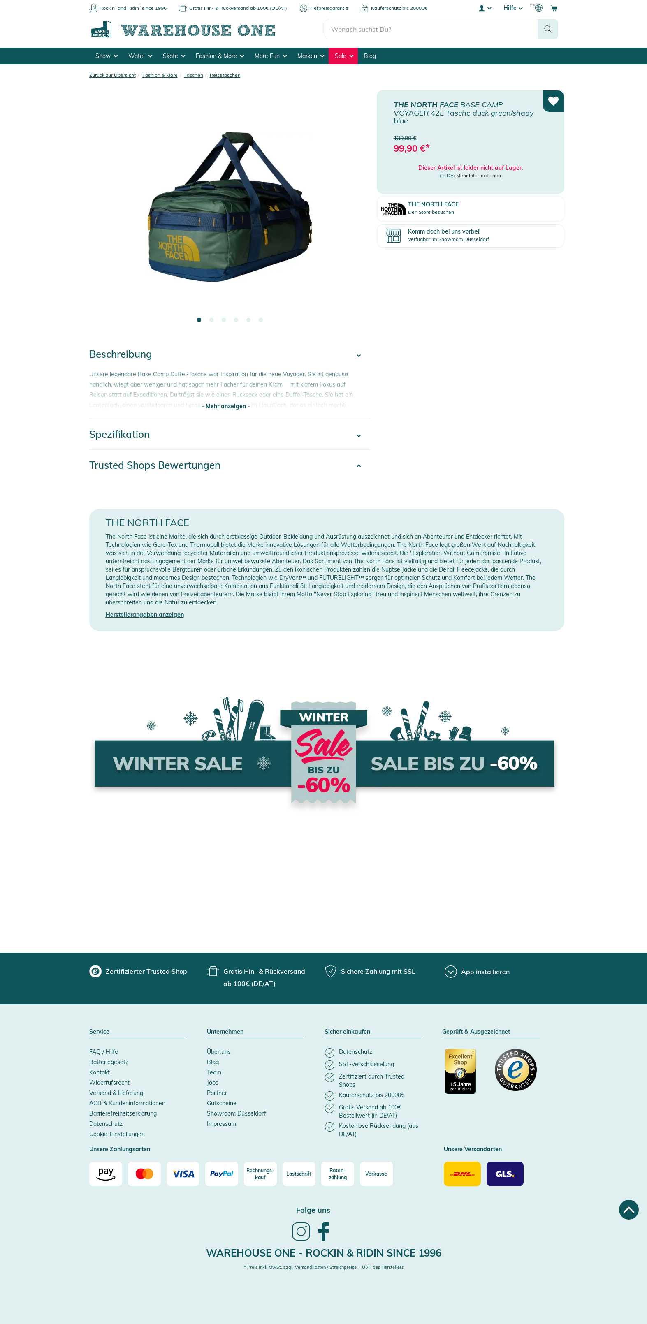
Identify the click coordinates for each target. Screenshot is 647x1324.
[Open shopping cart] (554, 7)
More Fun (271, 56)
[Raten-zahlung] (337, 1174)
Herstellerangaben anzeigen (145, 614)
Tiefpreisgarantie (329, 8)
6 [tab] (261, 320)
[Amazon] (105, 1174)
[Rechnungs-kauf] (260, 1174)
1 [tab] (199, 320)
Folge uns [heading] (313, 1210)
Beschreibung (120, 354)
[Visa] (183, 1174)
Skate (174, 56)
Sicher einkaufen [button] (347, 1032)
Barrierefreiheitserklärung (123, 1113)
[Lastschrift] (299, 1174)
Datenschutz (106, 1123)
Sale (344, 56)
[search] (431, 29)
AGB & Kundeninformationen (127, 1103)
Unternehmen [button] (225, 1032)
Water (140, 56)
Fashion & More (220, 56)
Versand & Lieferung (116, 1093)
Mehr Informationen (478, 175)
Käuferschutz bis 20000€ (399, 8)
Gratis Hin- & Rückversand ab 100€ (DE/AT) (238, 8)
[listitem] (373, 1053)
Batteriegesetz (108, 1062)
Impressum (221, 1123)
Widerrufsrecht (109, 1082)
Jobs (212, 1082)
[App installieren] (477, 971)
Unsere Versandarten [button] (473, 1149)
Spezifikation (119, 434)
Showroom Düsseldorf (236, 1113)
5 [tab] (248, 320)
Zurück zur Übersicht (112, 75)
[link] (301, 1239)
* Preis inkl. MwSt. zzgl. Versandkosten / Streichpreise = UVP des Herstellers (324, 1267)
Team (214, 1072)
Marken (310, 56)
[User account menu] (484, 8)
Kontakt (99, 1072)
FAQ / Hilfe (103, 1051)
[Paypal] (221, 1174)
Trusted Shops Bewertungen (154, 465)
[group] (138, 971)
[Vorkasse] (376, 1174)
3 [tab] (224, 320)
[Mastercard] (144, 1174)
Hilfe (512, 8)
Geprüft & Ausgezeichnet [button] (476, 1032)
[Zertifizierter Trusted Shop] (466, 1075)
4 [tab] (236, 320)
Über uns (219, 1051)
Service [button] (99, 1032)
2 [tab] (211, 320)
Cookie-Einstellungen (117, 1134)
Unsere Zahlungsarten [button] (119, 1149)
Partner (217, 1093)
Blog (370, 56)
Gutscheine (222, 1103)
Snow (106, 56)
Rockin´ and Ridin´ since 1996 (133, 8)
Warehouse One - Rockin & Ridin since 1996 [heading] (323, 1253)
